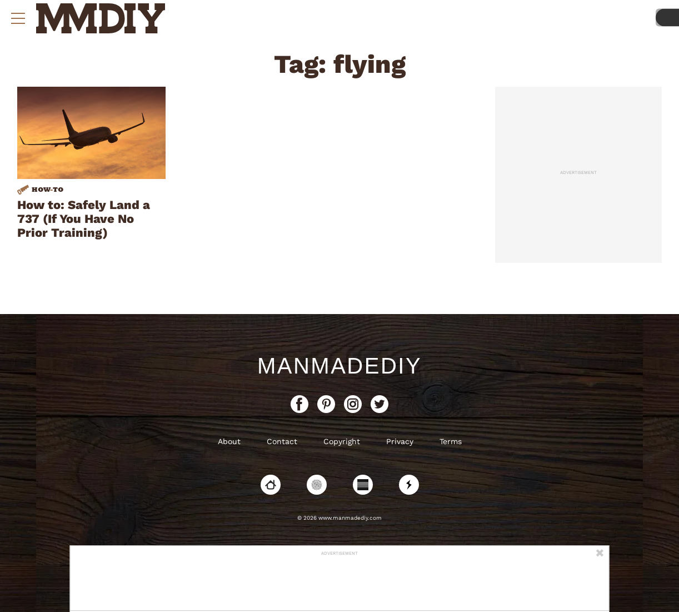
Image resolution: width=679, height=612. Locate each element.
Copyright (341, 441)
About (229, 441)
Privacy (399, 441)
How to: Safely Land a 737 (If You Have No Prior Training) (83, 219)
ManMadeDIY (339, 366)
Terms (451, 441)
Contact (282, 441)
